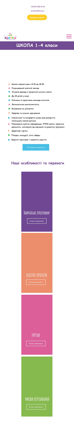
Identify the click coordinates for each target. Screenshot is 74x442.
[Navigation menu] (69, 36)
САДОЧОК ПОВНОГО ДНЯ (34, 433)
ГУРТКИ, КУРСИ (30, 438)
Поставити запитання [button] (36, 147)
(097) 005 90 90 (36, 28)
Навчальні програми (37, 213)
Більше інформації (37, 221)
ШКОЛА (27, 428)
